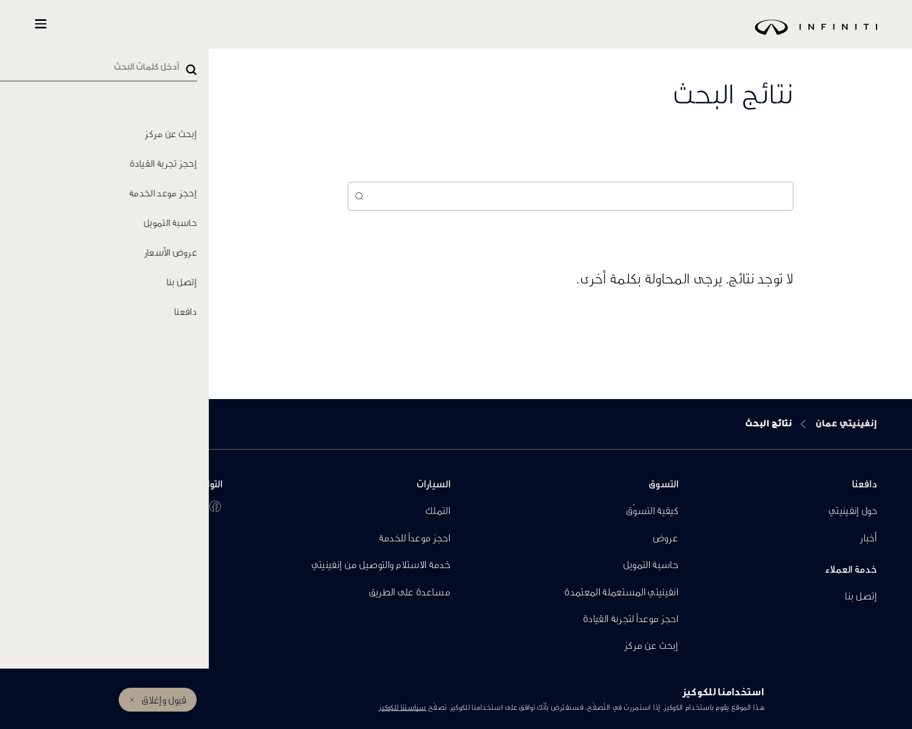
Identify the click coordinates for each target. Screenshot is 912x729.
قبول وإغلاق (163, 699)
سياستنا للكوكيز (402, 707)
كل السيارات (221, 24)
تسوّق (158, 24)
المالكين (94, 24)
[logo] (485, 36)
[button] (41, 24)
